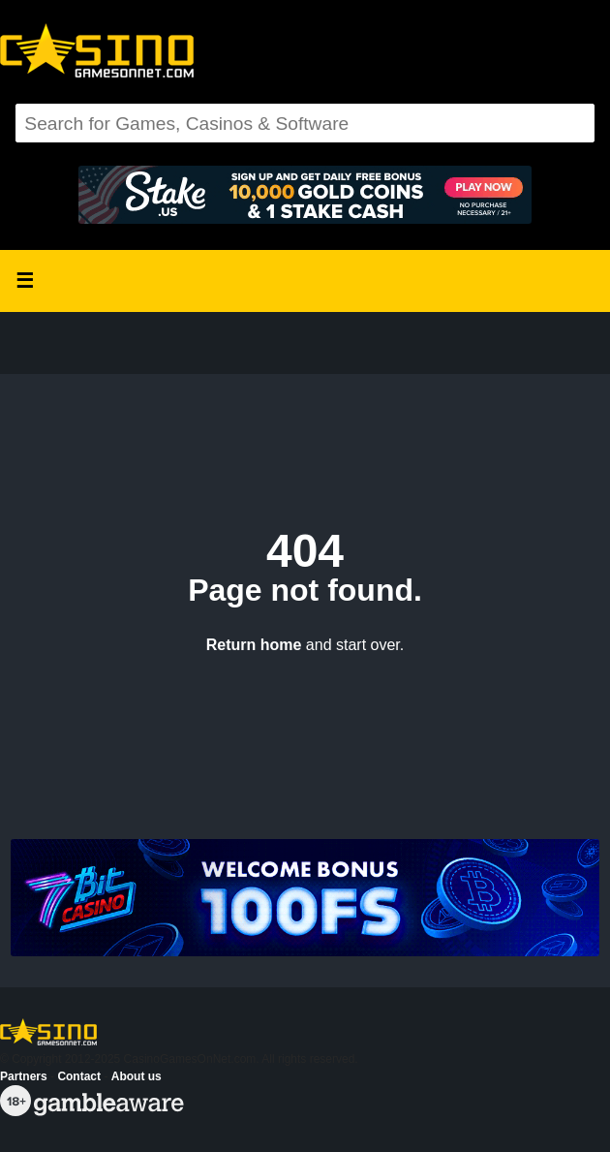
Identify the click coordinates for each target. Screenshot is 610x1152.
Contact (79, 1076)
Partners (23, 1076)
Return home (254, 645)
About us (136, 1076)
